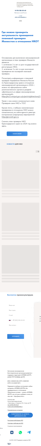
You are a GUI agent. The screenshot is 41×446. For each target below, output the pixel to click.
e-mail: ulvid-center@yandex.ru (15, 406)
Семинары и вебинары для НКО (15, 423)
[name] (20, 305)
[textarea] (20, 328)
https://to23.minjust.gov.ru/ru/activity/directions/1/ (21, 96)
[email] (20, 315)
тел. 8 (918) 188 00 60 (13, 404)
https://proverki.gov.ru (10, 117)
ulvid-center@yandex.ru (20, 16)
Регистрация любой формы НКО (15, 420)
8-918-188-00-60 (20, 10)
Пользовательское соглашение (15, 410)
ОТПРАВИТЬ (15, 336)
